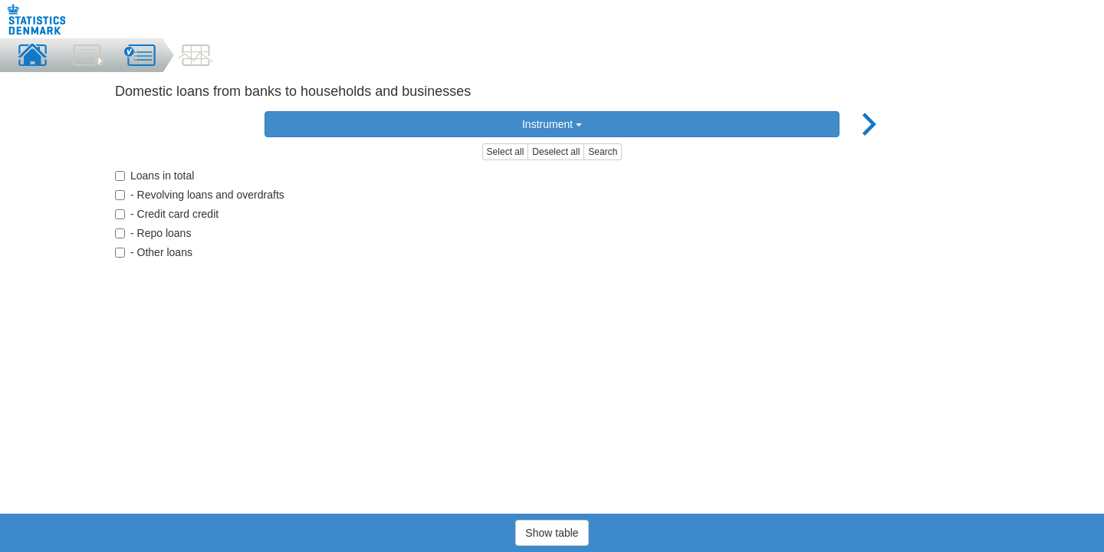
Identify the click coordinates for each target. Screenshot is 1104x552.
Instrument (552, 124)
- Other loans (153, 252)
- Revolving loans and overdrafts (199, 195)
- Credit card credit (167, 214)
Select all (505, 151)
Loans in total (154, 175)
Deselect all (556, 151)
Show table (551, 533)
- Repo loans (153, 233)
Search (602, 151)
